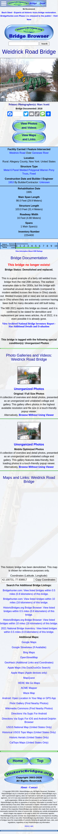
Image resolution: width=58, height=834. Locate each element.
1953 (11, 182)
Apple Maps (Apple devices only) (29, 672)
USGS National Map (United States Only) (29, 727)
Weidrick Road (17, 153)
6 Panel (14, 170)
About (23, 787)
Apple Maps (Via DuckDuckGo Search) (29, 667)
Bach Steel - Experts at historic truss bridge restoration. (29, 12)
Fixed (33, 173)
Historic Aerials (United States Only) (29, 737)
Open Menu (3, 3)
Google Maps (29, 642)
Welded (23, 170)
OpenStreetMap (29, 657)
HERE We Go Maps (29, 683)
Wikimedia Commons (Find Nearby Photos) (29, 708)
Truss (25, 173)
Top (40, 761)
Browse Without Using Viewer (36, 415)
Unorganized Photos (29, 389)
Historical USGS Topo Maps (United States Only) (29, 732)
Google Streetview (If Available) (29, 647)
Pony (51, 170)
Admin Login (29, 826)
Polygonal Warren (38, 170)
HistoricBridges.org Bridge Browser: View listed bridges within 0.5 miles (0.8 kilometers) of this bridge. (29, 611)
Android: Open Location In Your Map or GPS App (29, 698)
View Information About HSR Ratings (29, 251)
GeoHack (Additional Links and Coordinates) (29, 662)
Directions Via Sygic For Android (29, 713)
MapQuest (29, 678)
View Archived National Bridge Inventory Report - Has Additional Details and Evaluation (29, 325)
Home (18, 761)
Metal (7, 170)
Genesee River (40, 153)
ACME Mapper (29, 688)
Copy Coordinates (45, 579)
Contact (33, 787)
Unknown (44, 182)
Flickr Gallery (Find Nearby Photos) (29, 703)
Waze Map (29, 693)
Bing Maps (29, 652)
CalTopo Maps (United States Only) (29, 742)
